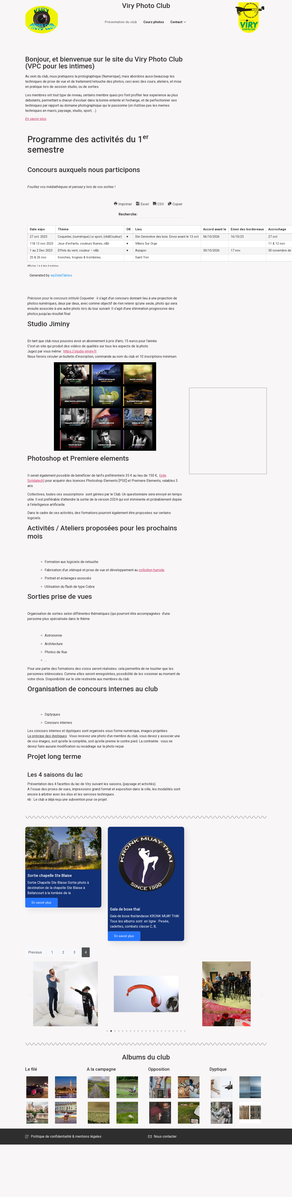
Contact (178, 22)
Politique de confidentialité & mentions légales (63, 1136)
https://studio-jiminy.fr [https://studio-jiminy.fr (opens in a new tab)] (80, 351)
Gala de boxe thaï (125, 909)
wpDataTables (61, 275)
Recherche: (151, 214)
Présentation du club (121, 22)
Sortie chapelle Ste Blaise (49, 875)
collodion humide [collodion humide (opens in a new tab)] (151, 570)
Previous (35, 952)
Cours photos (153, 22)
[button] (107, 1031)
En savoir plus (41, 902)
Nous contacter (162, 1136)
